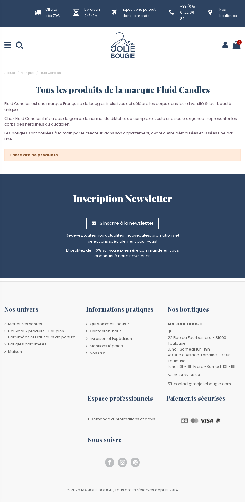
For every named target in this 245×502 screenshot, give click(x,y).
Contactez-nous (106, 331)
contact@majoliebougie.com (202, 384)
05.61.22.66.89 (187, 375)
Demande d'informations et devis (121, 419)
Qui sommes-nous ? (109, 324)
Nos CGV (98, 353)
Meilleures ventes (25, 324)
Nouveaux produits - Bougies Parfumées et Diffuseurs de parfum (42, 334)
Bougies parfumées (27, 344)
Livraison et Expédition (111, 338)
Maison (15, 351)
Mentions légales (106, 346)
